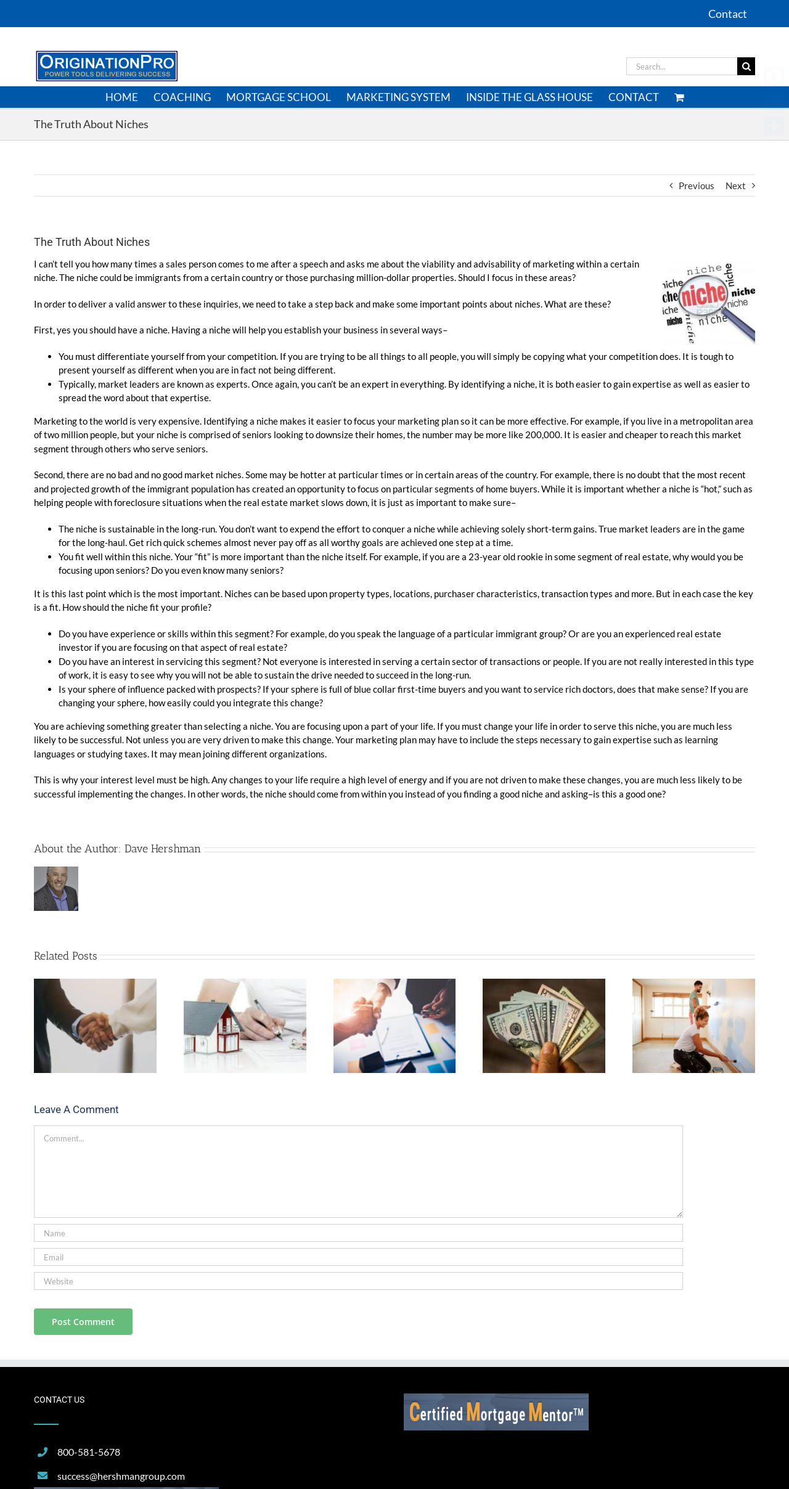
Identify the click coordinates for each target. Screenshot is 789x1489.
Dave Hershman (163, 848)
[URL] (358, 1281)
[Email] (358, 1257)
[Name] (358, 1233)
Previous (696, 185)
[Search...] (681, 66)
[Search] (746, 66)
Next (736, 185)
